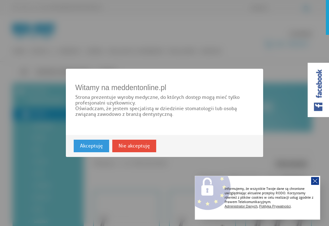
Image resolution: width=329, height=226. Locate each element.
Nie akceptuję (134, 146)
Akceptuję (91, 146)
